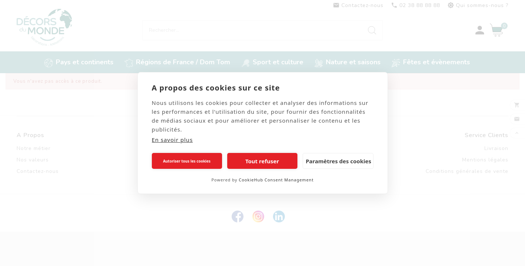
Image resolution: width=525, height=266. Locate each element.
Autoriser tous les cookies (187, 161)
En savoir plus (172, 139)
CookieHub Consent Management (276, 180)
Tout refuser (262, 161)
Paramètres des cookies (338, 161)
